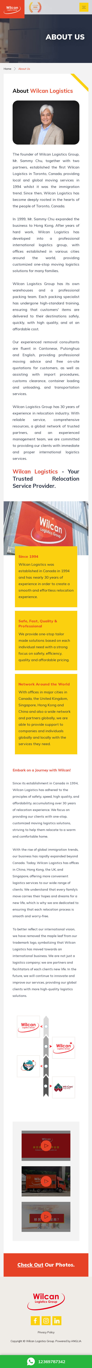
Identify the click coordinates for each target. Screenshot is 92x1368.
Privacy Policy (46, 1332)
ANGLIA (76, 1341)
